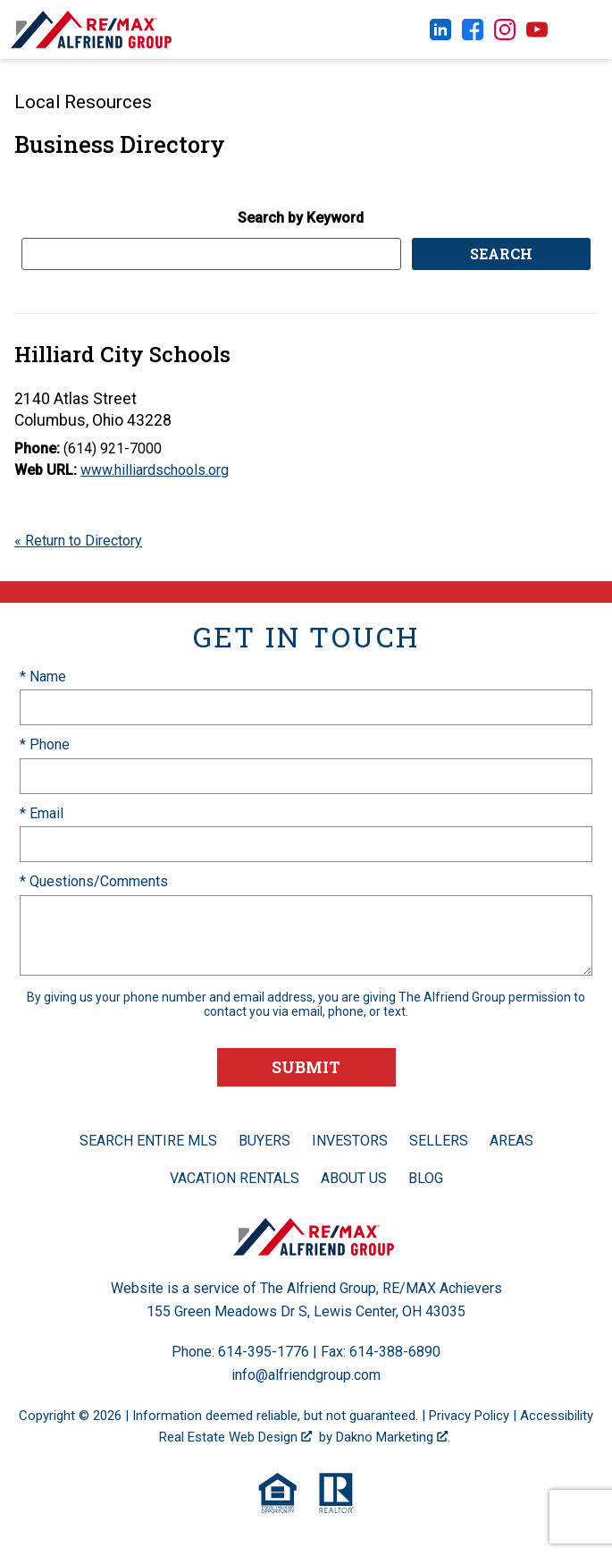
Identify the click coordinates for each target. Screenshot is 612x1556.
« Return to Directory (78, 540)
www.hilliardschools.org (154, 469)
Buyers (264, 1140)
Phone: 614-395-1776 (240, 1351)
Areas (511, 1140)
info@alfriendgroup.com (306, 1374)
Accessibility (556, 1416)
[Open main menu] (585, 29)
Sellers (438, 1140)
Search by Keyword (301, 217)
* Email (41, 813)
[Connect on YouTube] (537, 35)
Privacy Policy (469, 1416)
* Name (43, 676)
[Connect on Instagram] (505, 35)
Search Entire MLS (148, 1140)
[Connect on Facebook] (472, 35)
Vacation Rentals (234, 1178)
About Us (354, 1178)
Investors (350, 1140)
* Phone (45, 744)
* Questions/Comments (94, 881)
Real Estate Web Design (235, 1437)
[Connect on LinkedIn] (440, 35)
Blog (425, 1178)
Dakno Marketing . (393, 1437)
